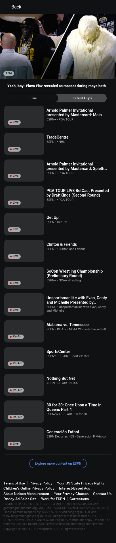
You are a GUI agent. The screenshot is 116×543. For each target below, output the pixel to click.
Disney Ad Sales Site (20, 499)
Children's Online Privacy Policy (28, 488)
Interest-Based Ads (74, 488)
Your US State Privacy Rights (80, 483)
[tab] (33, 98)
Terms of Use (14, 483)
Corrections (79, 499)
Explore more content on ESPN (58, 464)
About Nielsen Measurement (26, 494)
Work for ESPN (53, 499)
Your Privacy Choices (71, 494)
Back (13, 7)
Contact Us (102, 494)
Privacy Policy (40, 483)
